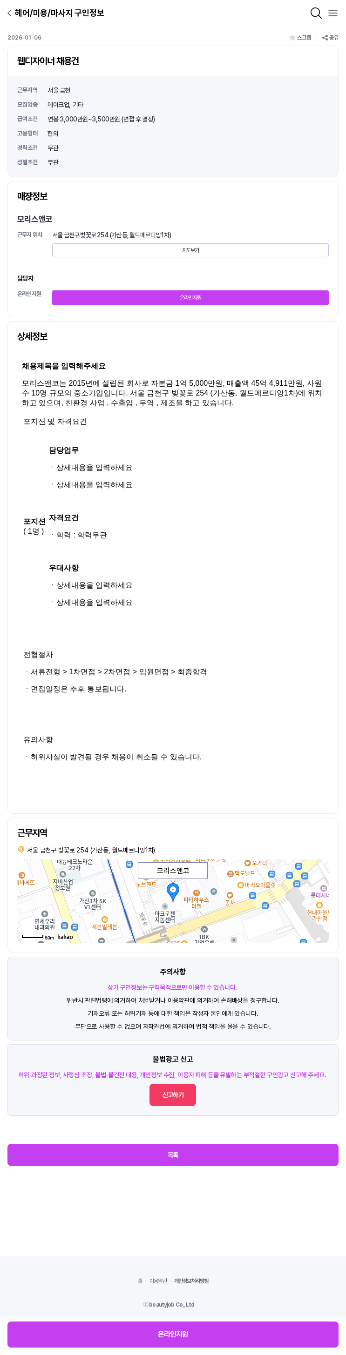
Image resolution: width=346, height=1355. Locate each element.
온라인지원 (191, 298)
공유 (330, 37)
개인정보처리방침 (191, 1281)
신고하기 (173, 1095)
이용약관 (158, 1281)
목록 (173, 1155)
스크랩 (300, 37)
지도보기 (190, 250)
